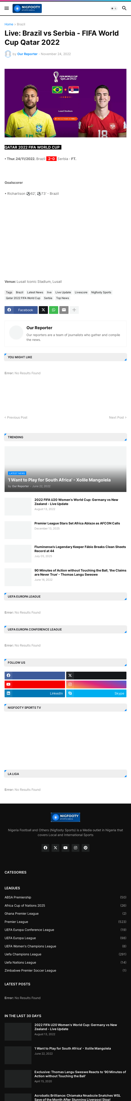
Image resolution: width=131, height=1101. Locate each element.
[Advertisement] (65, 234)
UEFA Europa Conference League (65, 929)
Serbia (48, 298)
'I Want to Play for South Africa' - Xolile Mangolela (72, 1048)
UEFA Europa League (65, 938)
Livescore (81, 292)
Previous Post (17, 417)
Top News (62, 298)
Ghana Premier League (65, 913)
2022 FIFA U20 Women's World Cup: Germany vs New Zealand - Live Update (76, 502)
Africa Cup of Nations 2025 (65, 905)
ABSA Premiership (65, 897)
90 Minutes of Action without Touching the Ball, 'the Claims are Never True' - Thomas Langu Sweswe (80, 572)
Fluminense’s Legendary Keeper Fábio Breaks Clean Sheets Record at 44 (80, 549)
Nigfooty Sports (101, 292)
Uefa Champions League (65, 954)
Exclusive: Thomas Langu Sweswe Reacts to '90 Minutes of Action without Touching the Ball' (80, 1074)
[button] (6, 8)
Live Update (63, 292)
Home (9, 24)
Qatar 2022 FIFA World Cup (23, 298)
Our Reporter (39, 327)
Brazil (21, 24)
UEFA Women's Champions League (65, 946)
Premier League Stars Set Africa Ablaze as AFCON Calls (77, 523)
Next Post (116, 417)
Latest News (35, 292)
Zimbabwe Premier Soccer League (65, 970)
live (49, 292)
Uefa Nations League (65, 962)
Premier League (65, 921)
